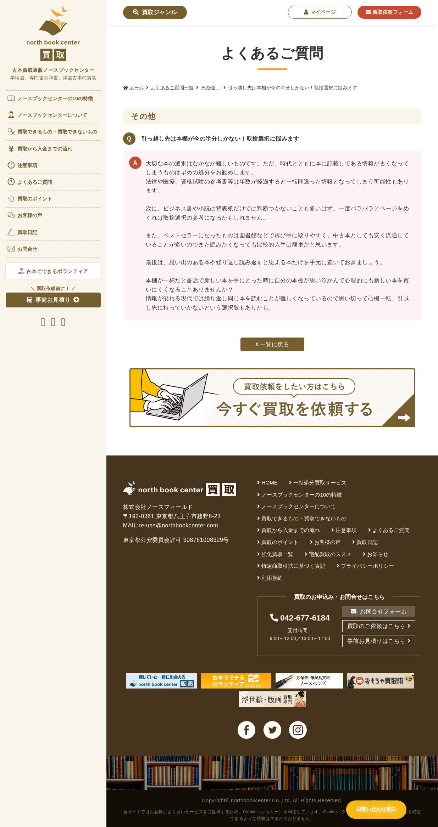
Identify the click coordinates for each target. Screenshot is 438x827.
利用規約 (272, 578)
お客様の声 (25, 215)
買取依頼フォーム (390, 12)
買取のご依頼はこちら (376, 626)
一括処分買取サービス (319, 483)
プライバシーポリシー (367, 566)
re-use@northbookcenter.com (178, 525)
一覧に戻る (272, 344)
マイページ (320, 12)
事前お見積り (49, 300)
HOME (269, 483)
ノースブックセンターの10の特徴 (50, 98)
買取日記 (22, 232)
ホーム (136, 87)
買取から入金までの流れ (39, 149)
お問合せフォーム (379, 611)
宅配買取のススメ (330, 554)
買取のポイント (29, 198)
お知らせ (377, 554)
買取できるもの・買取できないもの (52, 131)
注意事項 (22, 165)
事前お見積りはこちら (376, 641)
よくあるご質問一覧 (172, 87)
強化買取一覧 (277, 554)
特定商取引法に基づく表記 (293, 566)
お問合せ (22, 248)
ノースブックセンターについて (47, 114)
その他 (210, 87)
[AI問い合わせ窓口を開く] (375, 810)
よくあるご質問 (29, 181)
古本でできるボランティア (53, 271)
